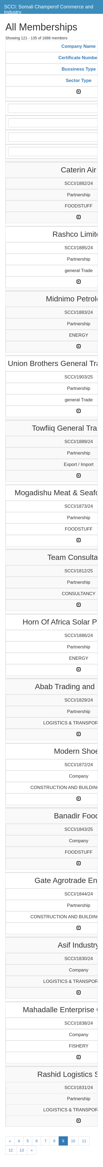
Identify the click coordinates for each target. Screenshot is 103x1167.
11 (84, 1141)
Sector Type (79, 80)
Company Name (78, 46)
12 (11, 1150)
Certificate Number (78, 57)
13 (22, 1150)
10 (73, 1141)
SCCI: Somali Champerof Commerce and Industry (48, 9)
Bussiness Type (79, 69)
